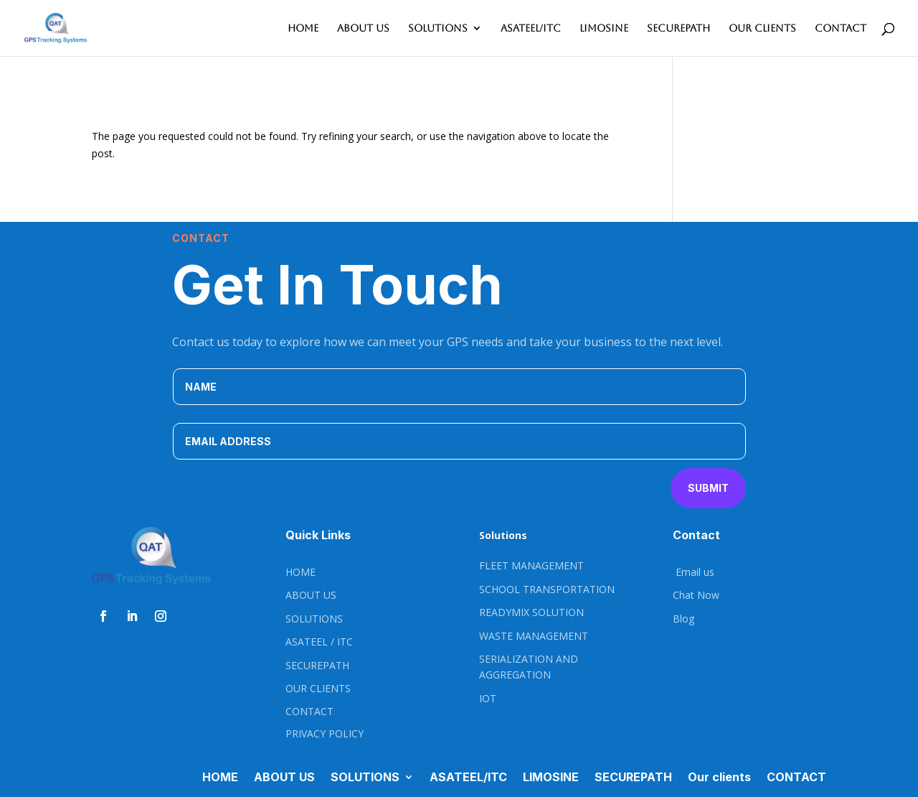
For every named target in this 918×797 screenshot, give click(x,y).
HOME (303, 28)
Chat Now (696, 595)
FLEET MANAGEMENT (531, 565)
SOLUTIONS (438, 28)
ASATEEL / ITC (319, 641)
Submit (708, 488)
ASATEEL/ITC (531, 28)
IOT (487, 698)
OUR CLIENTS (318, 688)
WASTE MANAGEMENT (533, 636)
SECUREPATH (678, 28)
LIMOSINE (603, 28)
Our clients (762, 28)
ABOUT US (363, 28)
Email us (693, 572)
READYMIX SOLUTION (531, 612)
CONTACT (840, 28)
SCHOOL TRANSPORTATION (547, 589)
